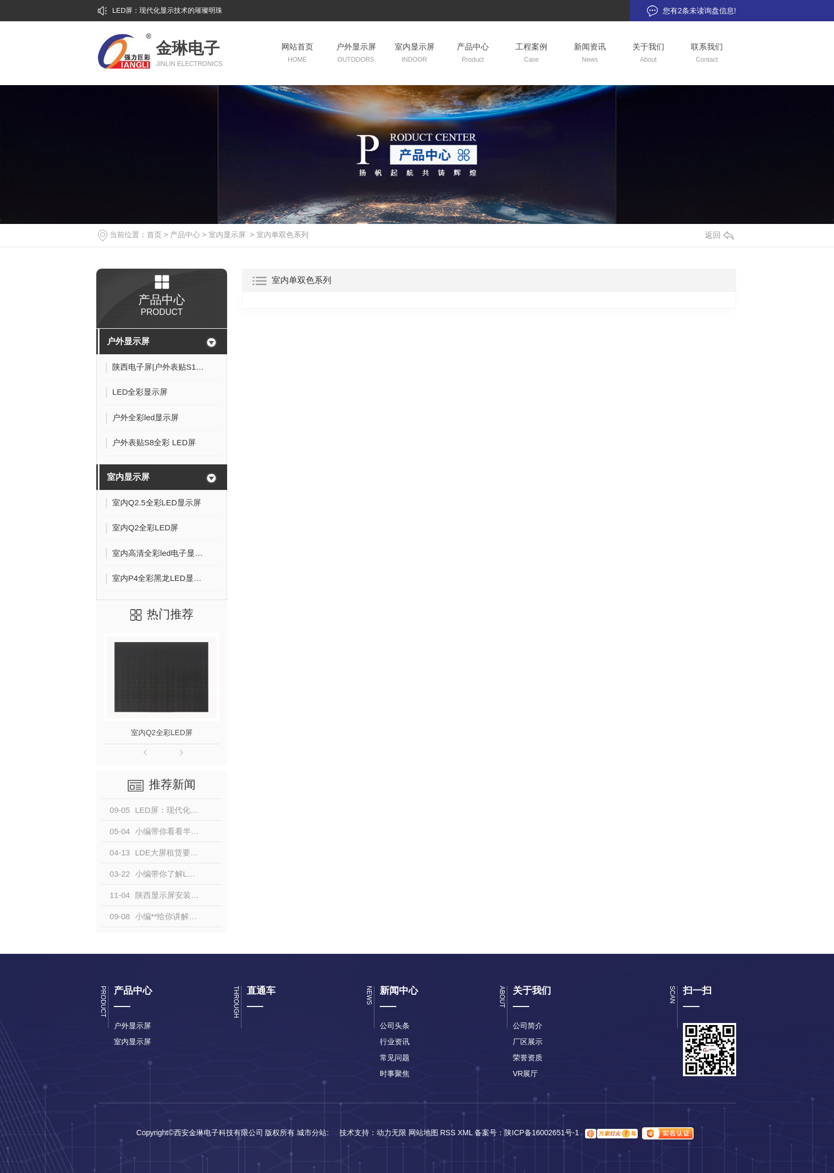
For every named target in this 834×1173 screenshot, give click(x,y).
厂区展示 (528, 1041)
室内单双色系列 (282, 234)
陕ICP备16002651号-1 (541, 1133)
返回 (719, 234)
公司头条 (395, 1025)
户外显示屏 (128, 341)
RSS (447, 1133)
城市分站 (312, 1133)
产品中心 (185, 234)
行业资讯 (395, 1041)
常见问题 (395, 1057)
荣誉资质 (528, 1057)
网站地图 (423, 1133)
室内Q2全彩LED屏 (162, 732)
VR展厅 (525, 1073)
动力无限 (391, 1133)
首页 (154, 234)
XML (464, 1133)
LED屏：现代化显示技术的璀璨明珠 (167, 10)
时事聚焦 (395, 1073)
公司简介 (528, 1025)
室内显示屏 (227, 234)
